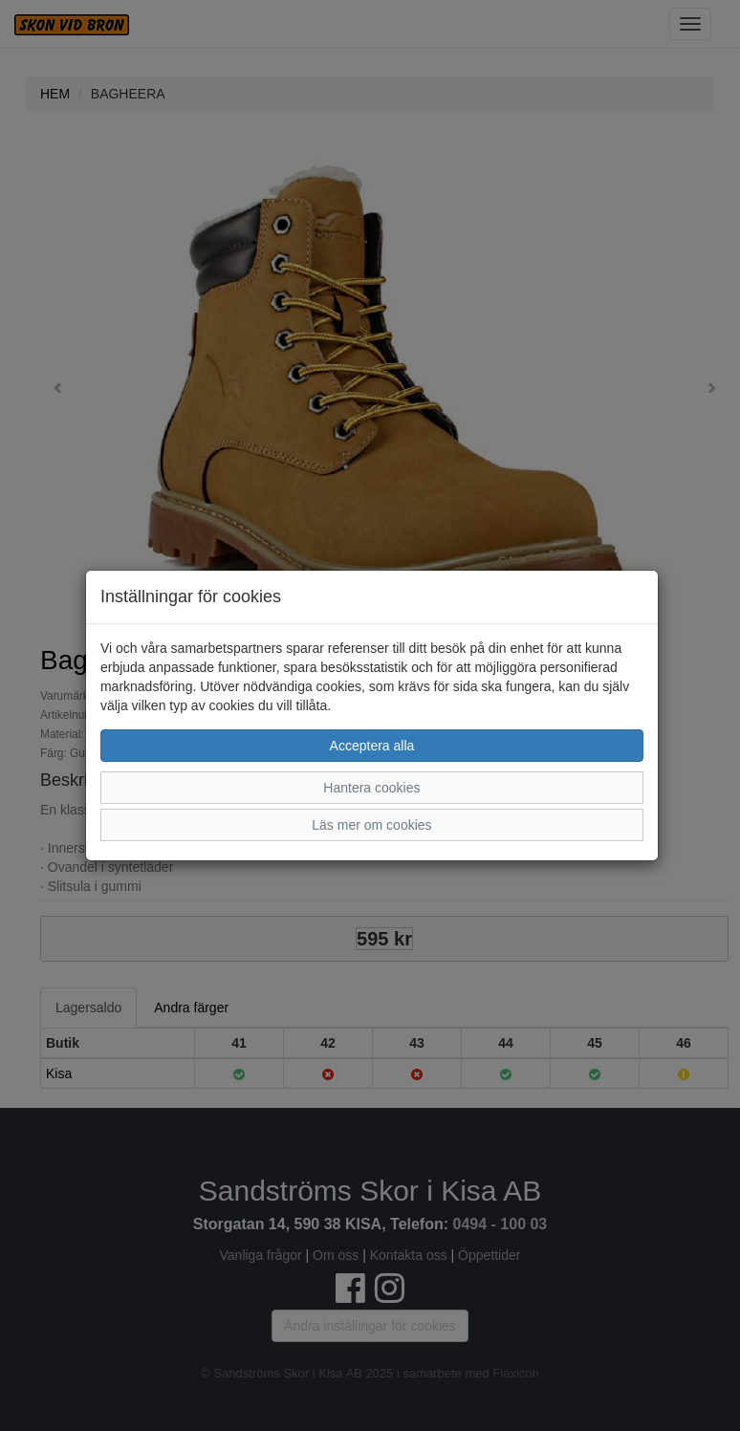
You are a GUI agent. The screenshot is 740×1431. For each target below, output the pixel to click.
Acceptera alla (372, 745)
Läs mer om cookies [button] (371, 825)
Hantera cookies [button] (371, 787)
